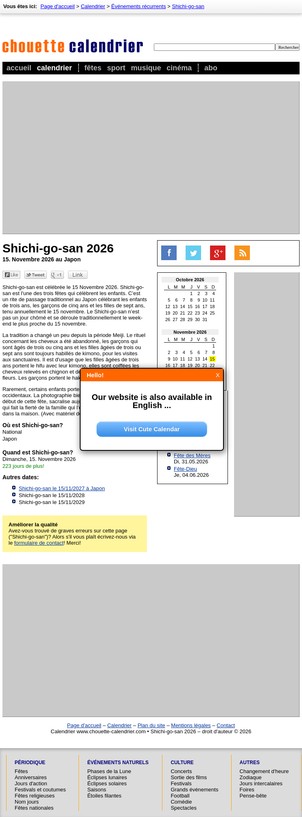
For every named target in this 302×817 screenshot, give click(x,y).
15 (190, 306)
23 (197, 313)
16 (197, 306)
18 (212, 306)
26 (167, 319)
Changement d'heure (264, 771)
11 (212, 300)
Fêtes (92, 68)
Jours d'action (31, 783)
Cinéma (179, 68)
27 (175, 319)
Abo (210, 68)
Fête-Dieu (185, 469)
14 (182, 306)
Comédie (181, 802)
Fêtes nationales (34, 808)
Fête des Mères (192, 455)
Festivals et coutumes (40, 790)
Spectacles (184, 808)
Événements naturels (117, 762)
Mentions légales (191, 725)
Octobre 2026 (190, 279)
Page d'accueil (57, 6)
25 (212, 313)
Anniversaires (31, 777)
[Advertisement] (76, 157)
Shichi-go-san (188, 6)
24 (204, 313)
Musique (146, 68)
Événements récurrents (138, 6)
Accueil (19, 68)
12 (167, 306)
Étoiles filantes (104, 796)
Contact (226, 725)
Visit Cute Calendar (151, 429)
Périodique (30, 762)
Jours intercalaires (261, 783)
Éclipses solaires (107, 783)
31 (204, 319)
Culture (182, 762)
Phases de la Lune (109, 771)
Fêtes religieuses (35, 796)
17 (204, 306)
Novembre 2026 (189, 332)
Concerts (181, 771)
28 (182, 319)
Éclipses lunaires (107, 777)
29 (190, 319)
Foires (247, 790)
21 (182, 313)
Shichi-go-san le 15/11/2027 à (62, 488)
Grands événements (194, 790)
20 (175, 313)
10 (204, 300)
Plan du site (151, 725)
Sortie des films (189, 777)
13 (175, 306)
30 (197, 319)
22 (190, 313)
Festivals (181, 783)
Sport (116, 68)
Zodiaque (251, 777)
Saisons (96, 790)
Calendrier (54, 68)
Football (180, 796)
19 (167, 313)
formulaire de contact (38, 543)
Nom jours (27, 802)
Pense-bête (253, 796)
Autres (250, 762)
